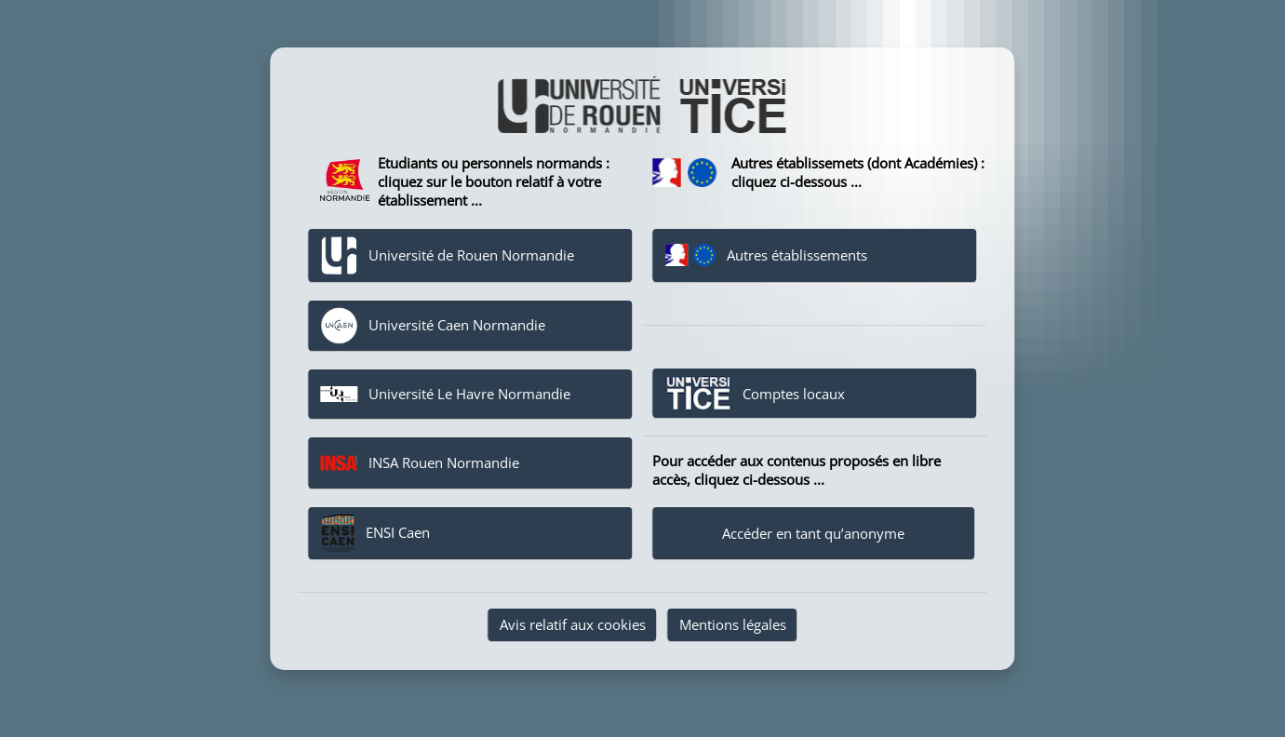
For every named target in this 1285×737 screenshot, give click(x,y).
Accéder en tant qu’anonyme (813, 533)
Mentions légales (732, 624)
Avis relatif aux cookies (573, 624)
